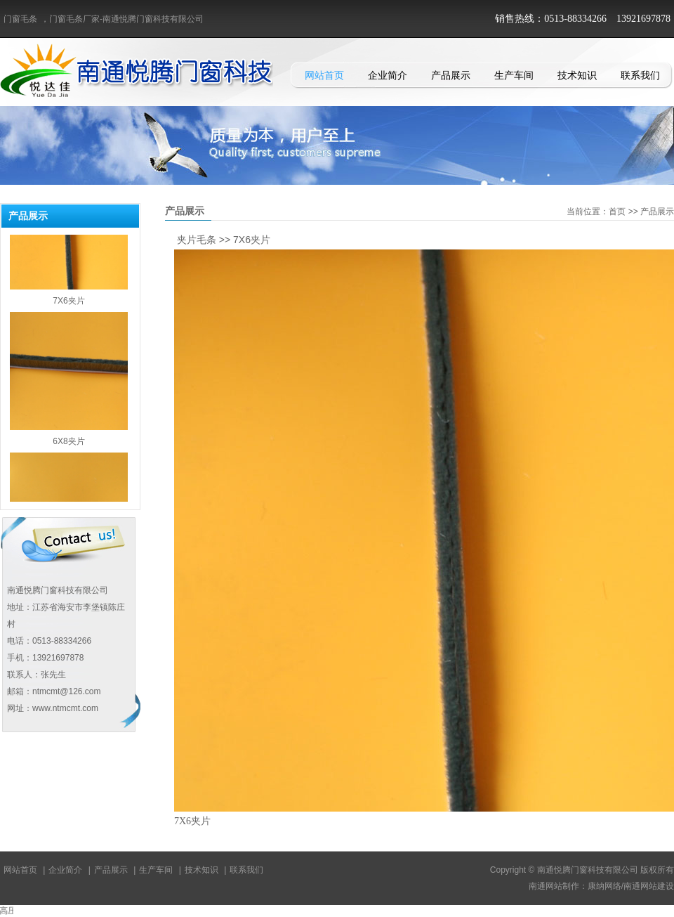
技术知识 (577, 75)
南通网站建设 (648, 886)
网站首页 (324, 75)
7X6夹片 (68, 306)
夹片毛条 (196, 239)
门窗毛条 (20, 19)
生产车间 (514, 75)
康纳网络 (604, 886)
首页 (617, 211)
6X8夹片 (68, 447)
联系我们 (640, 75)
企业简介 (387, 75)
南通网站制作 (554, 886)
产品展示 (450, 75)
